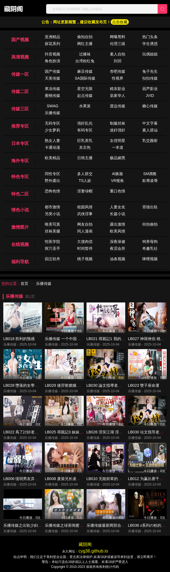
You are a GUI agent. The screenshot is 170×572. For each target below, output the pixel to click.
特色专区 (20, 176)
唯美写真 (52, 224)
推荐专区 (20, 126)
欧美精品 (52, 158)
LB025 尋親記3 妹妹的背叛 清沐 (72, 432)
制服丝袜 (117, 123)
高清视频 (20, 57)
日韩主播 (85, 158)
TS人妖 (85, 180)
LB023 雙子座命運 (143, 385)
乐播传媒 (52, 113)
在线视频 (20, 244)
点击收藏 (119, 22)
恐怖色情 (52, 191)
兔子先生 (150, 71)
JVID (150, 95)
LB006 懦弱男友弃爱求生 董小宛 (31, 478)
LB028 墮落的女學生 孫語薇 (27, 385)
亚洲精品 (52, 37)
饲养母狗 (150, 241)
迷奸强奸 (117, 130)
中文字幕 (150, 123)
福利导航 (20, 261)
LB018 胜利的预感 (19, 339)
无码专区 (52, 123)
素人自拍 (117, 54)
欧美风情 (117, 231)
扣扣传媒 (150, 78)
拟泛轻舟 (52, 259)
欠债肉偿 (85, 241)
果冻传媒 (52, 88)
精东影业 (117, 88)
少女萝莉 (52, 130)
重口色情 (117, 191)
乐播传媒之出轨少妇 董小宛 (27, 525)
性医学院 (52, 241)
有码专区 (85, 130)
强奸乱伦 (85, 123)
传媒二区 (20, 91)
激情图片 (20, 227)
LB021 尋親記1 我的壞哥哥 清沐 (114, 339)
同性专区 (52, 174)
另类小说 (52, 214)
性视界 (117, 78)
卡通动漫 (52, 147)
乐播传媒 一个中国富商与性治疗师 (74, 339)
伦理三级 (117, 43)
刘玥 (117, 61)
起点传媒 (85, 95)
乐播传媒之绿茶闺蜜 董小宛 (68, 525)
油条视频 (117, 259)
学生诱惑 (150, 43)
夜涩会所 (117, 248)
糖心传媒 (150, 106)
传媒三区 (20, 108)
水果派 (85, 106)
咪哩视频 (150, 259)
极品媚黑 (117, 158)
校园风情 (85, 207)
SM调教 (150, 174)
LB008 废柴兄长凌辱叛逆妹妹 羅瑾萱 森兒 (81, 478)
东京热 (85, 147)
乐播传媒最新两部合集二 (108, 525)
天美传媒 (52, 78)
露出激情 (117, 224)
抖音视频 (52, 54)
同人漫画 (85, 231)
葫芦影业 (150, 88)
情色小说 (20, 210)
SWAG (52, 106)
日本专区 (20, 143)
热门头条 (150, 37)
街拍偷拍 (150, 224)
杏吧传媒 (117, 71)
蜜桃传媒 (52, 95)
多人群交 (85, 174)
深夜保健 (117, 241)
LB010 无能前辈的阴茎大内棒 (112, 478)
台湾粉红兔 (84, 61)
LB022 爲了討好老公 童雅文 (27, 432)
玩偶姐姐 (150, 54)
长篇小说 (117, 214)
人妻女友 (117, 207)
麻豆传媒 (85, 71)
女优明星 (117, 140)
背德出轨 (150, 207)
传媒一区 (20, 74)
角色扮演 (52, 61)
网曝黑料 (117, 37)
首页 (24, 283)
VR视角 (117, 180)
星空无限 (85, 88)
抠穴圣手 (52, 248)
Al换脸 (117, 174)
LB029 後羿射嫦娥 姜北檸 (67, 385)
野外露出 (52, 180)
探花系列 (52, 43)
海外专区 (20, 160)
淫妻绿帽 (85, 191)
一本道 (117, 147)
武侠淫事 (85, 214)
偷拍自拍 (85, 37)
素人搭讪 (150, 130)
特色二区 (20, 194)
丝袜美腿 (52, 231)
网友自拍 (85, 224)
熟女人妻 (52, 140)
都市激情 (52, 207)
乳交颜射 (150, 140)
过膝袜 (85, 54)
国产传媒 (52, 71)
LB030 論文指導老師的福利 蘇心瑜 (116, 385)
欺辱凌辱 (150, 180)
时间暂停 (85, 248)
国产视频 (20, 39)
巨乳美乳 (85, 140)
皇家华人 (117, 95)
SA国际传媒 (85, 78)
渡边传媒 (117, 106)
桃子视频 (85, 259)
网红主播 (85, 43)
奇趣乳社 (150, 248)
